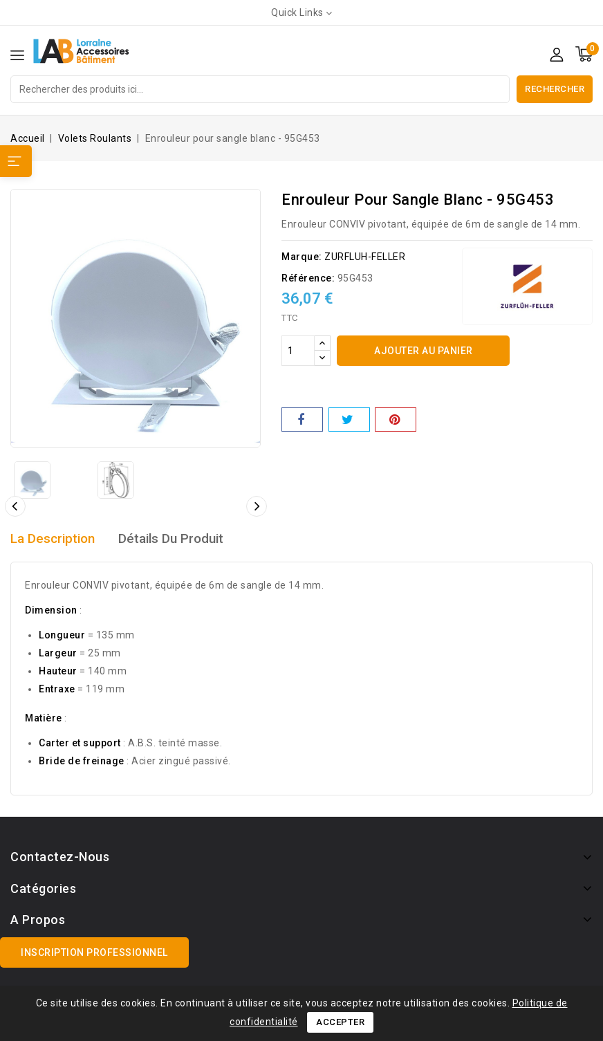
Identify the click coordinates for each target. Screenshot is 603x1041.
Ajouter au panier (423, 350)
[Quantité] (298, 350)
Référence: (308, 278)
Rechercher (554, 89)
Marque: (301, 256)
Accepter (340, 1022)
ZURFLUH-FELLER (364, 256)
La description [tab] (55, 539)
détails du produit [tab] (179, 539)
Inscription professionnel (94, 952)
